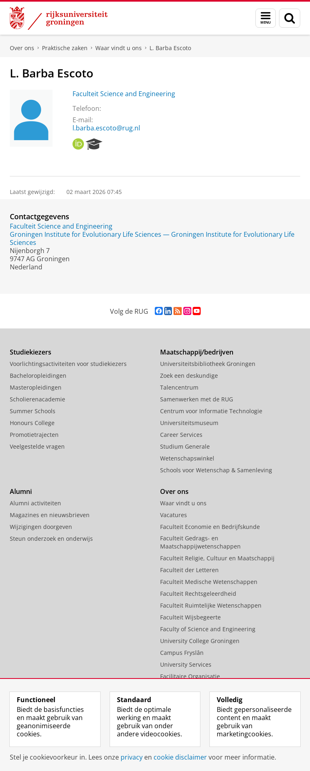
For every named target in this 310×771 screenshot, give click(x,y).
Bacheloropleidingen (38, 375)
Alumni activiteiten (35, 503)
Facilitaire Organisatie (190, 676)
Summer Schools (32, 411)
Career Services (181, 434)
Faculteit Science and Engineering (124, 93)
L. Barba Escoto (170, 48)
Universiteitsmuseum (189, 423)
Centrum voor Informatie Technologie (211, 411)
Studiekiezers (30, 352)
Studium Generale (185, 446)
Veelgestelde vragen (37, 446)
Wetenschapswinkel (187, 458)
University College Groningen (200, 641)
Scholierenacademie (37, 399)
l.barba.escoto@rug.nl (106, 127)
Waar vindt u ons (118, 48)
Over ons (22, 48)
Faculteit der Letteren (189, 570)
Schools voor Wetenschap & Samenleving (216, 470)
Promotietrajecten (34, 434)
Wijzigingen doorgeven (41, 527)
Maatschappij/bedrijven (196, 352)
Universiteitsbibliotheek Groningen (207, 364)
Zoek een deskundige (189, 375)
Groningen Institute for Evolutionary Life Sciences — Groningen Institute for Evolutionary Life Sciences (152, 238)
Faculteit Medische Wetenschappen (208, 582)
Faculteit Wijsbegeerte (190, 617)
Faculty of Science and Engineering (207, 629)
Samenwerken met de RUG (196, 399)
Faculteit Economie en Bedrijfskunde (210, 527)
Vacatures (173, 515)
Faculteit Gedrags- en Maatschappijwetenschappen (200, 542)
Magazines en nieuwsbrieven (50, 515)
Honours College (32, 423)
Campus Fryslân (182, 652)
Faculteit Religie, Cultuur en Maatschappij (217, 558)
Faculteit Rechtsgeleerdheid (198, 593)
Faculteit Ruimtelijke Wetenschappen (211, 605)
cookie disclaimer (180, 757)
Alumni (21, 491)
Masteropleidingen (36, 387)
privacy (132, 757)
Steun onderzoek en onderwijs (51, 538)
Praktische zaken (65, 48)
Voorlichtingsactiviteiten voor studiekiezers (68, 364)
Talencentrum (179, 387)
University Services (185, 664)
